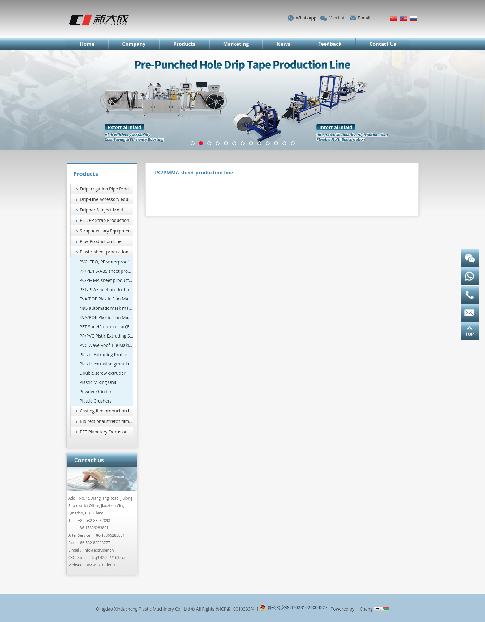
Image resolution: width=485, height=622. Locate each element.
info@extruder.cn (99, 550)
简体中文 (393, 18)
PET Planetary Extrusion (104, 432)
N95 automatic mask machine (106, 308)
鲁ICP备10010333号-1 (237, 609)
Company (133, 43)
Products (184, 43)
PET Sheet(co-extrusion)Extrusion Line (106, 327)
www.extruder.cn (102, 565)
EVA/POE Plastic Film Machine (106, 299)
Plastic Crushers (95, 401)
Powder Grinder (95, 391)
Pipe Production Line (101, 241)
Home (87, 43)
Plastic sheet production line (106, 252)
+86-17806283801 (93, 527)
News (283, 43)
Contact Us (382, 43)
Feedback (329, 43)
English (403, 18)
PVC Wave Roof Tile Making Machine (106, 345)
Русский (413, 18)
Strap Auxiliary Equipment (106, 231)
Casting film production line (106, 411)
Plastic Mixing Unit (97, 382)
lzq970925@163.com (110, 557)
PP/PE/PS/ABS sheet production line (106, 271)
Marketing (236, 43)
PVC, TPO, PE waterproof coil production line (106, 262)
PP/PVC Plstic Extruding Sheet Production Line (106, 336)
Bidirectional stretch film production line (106, 421)
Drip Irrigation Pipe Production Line (106, 189)
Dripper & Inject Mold (101, 210)
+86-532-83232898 (94, 520)
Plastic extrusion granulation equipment (106, 364)
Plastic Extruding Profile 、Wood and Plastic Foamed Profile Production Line (106, 354)
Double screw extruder (102, 373)
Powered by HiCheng (352, 609)
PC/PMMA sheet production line (106, 280)
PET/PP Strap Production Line (106, 220)
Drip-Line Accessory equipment (106, 199)
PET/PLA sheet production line (106, 289)
